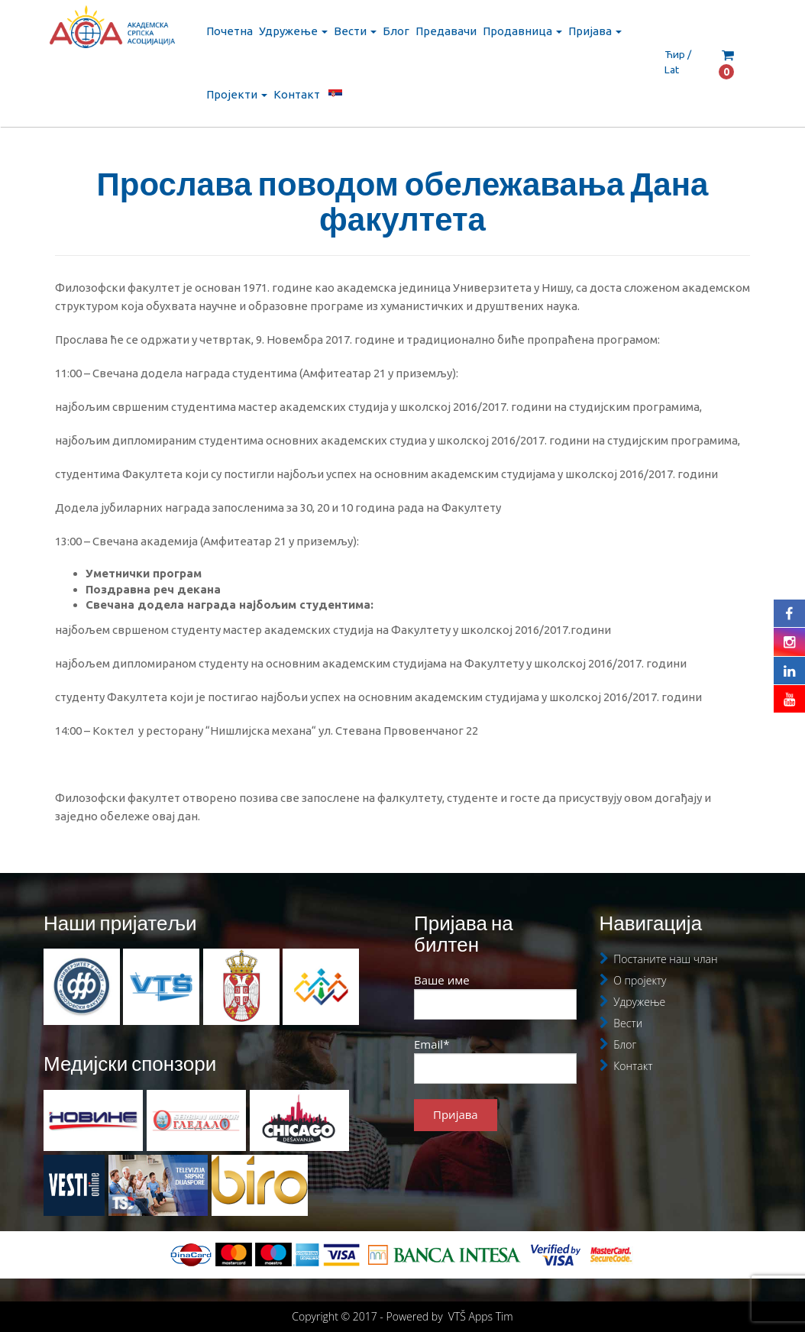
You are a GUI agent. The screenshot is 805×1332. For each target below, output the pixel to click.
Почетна (229, 30)
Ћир (674, 54)
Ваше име (495, 996)
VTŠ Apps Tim (480, 1316)
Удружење (293, 30)
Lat (671, 69)
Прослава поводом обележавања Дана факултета (403, 201)
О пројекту (639, 980)
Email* (495, 1060)
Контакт (296, 94)
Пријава (595, 30)
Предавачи (446, 30)
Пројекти (236, 94)
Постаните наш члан (665, 959)
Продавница (522, 30)
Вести (355, 30)
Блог (396, 30)
